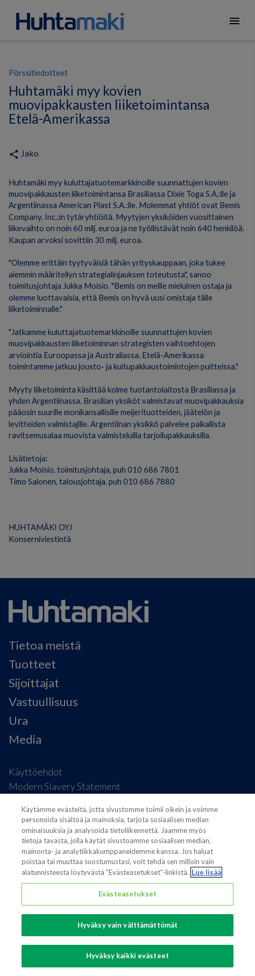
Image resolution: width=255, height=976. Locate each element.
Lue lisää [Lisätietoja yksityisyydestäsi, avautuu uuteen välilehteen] (206, 872)
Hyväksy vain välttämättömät (127, 925)
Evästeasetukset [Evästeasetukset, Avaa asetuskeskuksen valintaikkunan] (127, 893)
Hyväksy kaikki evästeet (127, 955)
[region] (127, 885)
